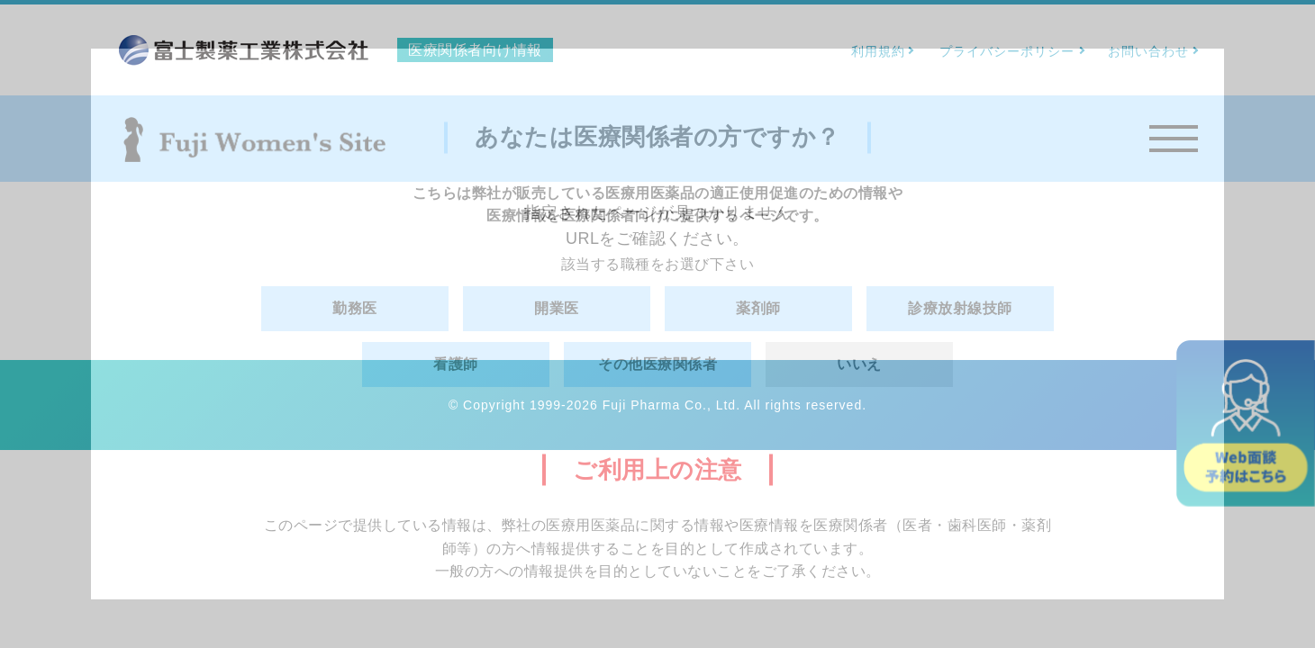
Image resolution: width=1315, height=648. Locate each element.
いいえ (859, 364)
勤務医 (354, 308)
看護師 (455, 364)
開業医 (556, 308)
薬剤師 (758, 308)
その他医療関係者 (657, 364)
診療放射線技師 (960, 308)
